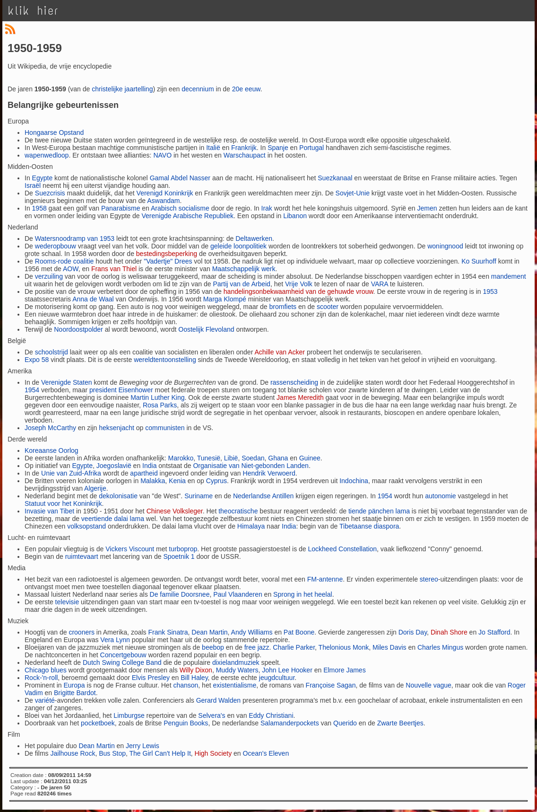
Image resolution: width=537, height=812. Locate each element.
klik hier (33, 10)
